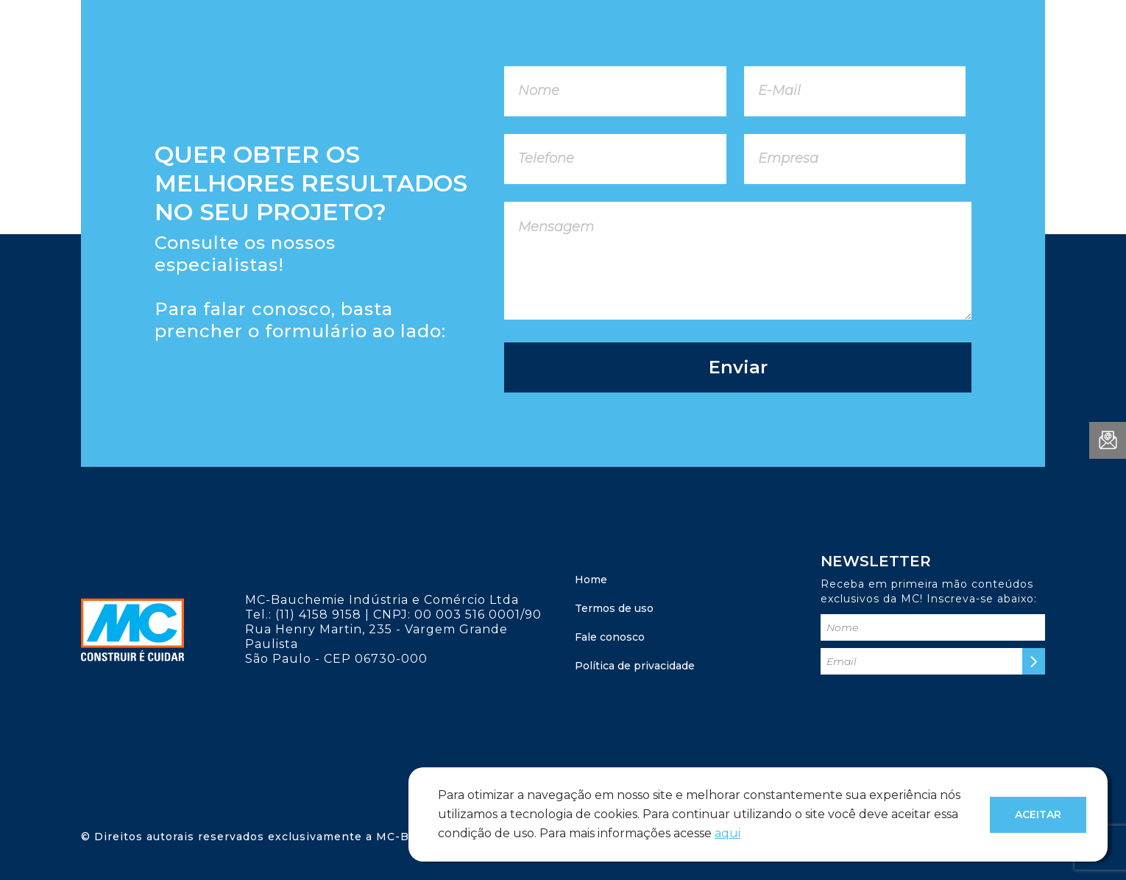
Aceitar (1038, 814)
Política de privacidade (635, 665)
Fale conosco (610, 637)
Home (591, 579)
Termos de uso (614, 608)
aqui (727, 833)
